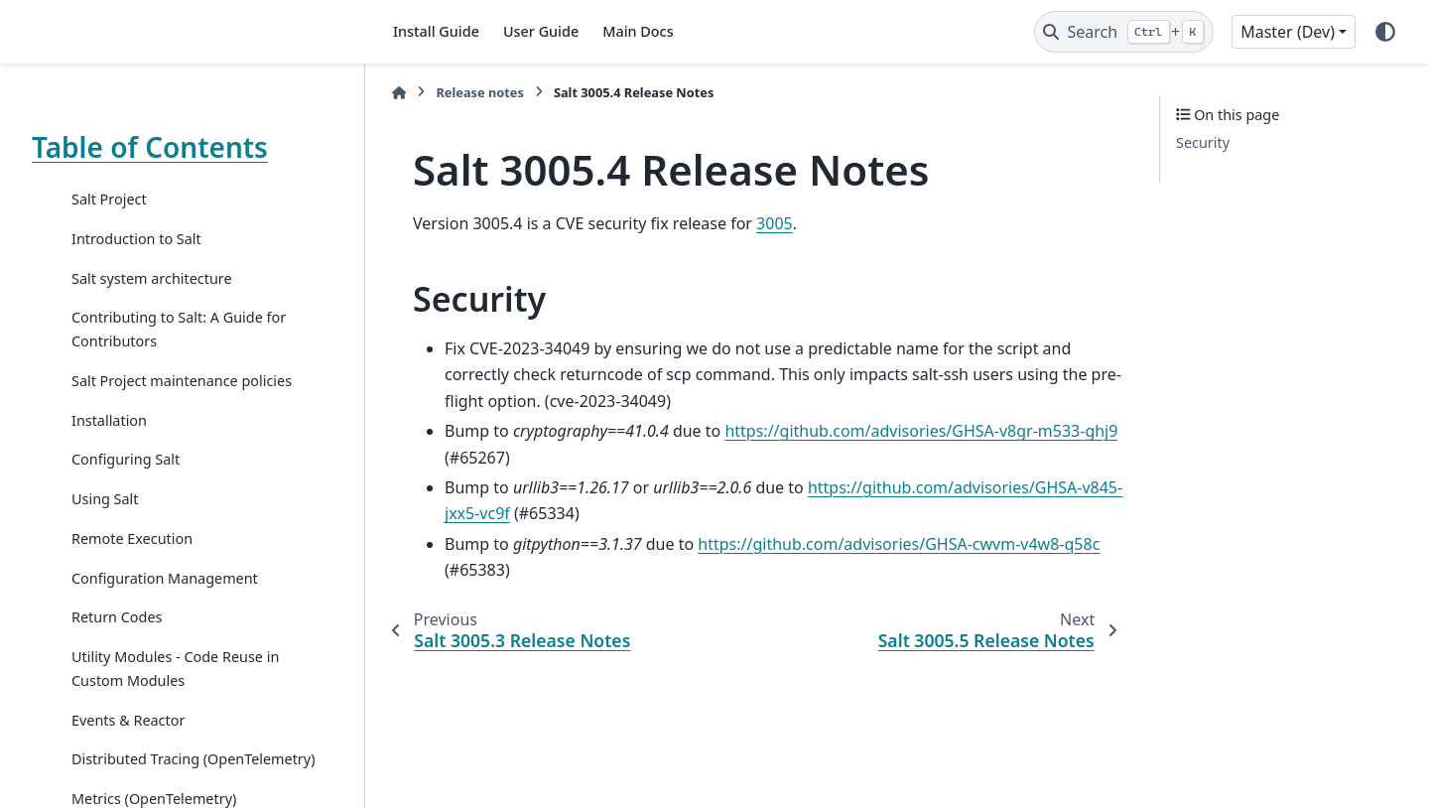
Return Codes (116, 616)
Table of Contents (150, 147)
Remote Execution (132, 538)
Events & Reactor (128, 720)
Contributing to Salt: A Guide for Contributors (178, 329)
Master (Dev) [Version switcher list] (1287, 32)
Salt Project (109, 199)
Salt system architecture (151, 278)
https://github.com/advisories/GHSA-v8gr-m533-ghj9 (920, 431)
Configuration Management (164, 578)
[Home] (399, 92)
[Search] (1124, 32)
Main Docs (637, 31)
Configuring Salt (125, 459)
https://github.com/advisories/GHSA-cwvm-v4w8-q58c (899, 544)
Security (1203, 142)
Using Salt (105, 498)
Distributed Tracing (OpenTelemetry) (193, 758)
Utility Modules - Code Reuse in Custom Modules (175, 668)
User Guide (541, 31)
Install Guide (436, 31)
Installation (109, 420)
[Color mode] (1385, 32)
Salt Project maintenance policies (181, 380)
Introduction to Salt (136, 238)
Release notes (479, 92)
